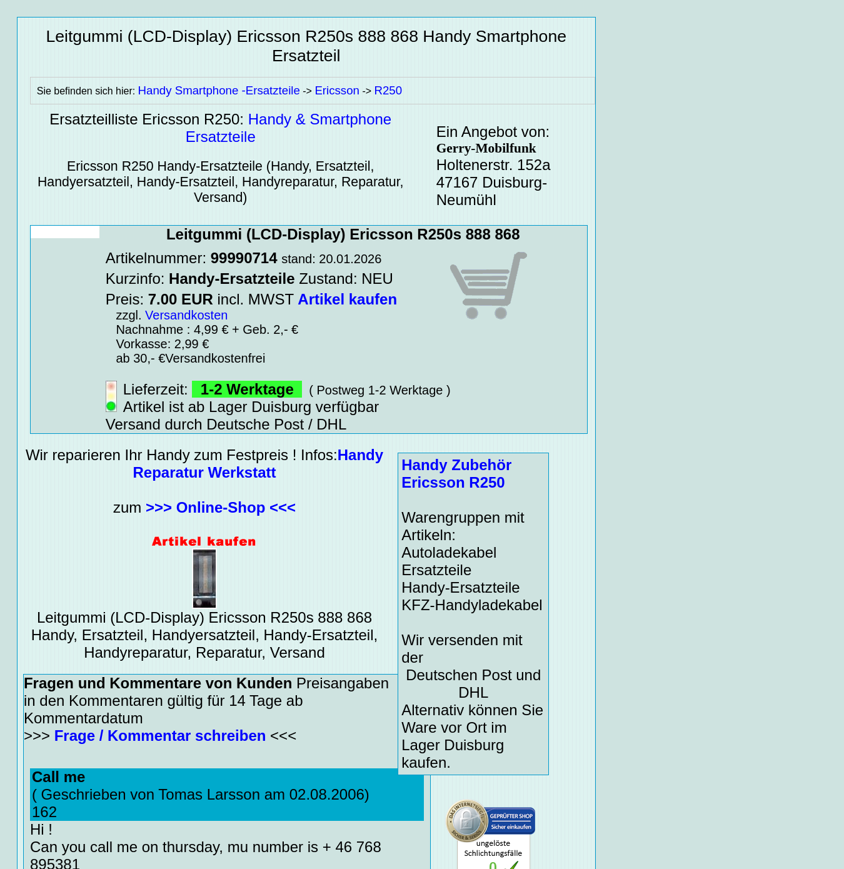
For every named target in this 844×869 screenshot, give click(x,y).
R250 (388, 90)
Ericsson (336, 90)
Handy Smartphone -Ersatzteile (219, 90)
